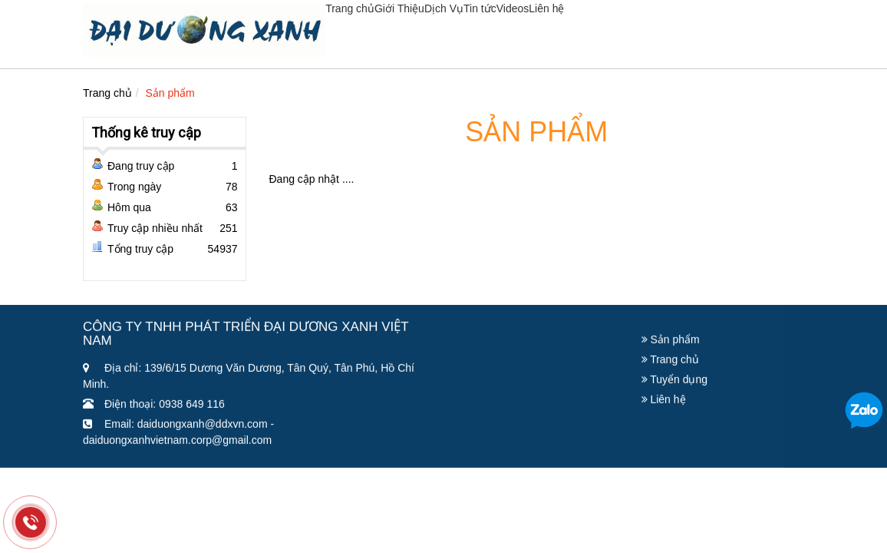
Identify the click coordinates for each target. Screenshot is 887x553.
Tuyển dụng (674, 382)
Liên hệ (546, 8)
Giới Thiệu (399, 8)
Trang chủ (349, 8)
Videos (512, 8)
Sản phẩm (170, 93)
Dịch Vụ (443, 8)
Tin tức (479, 8)
